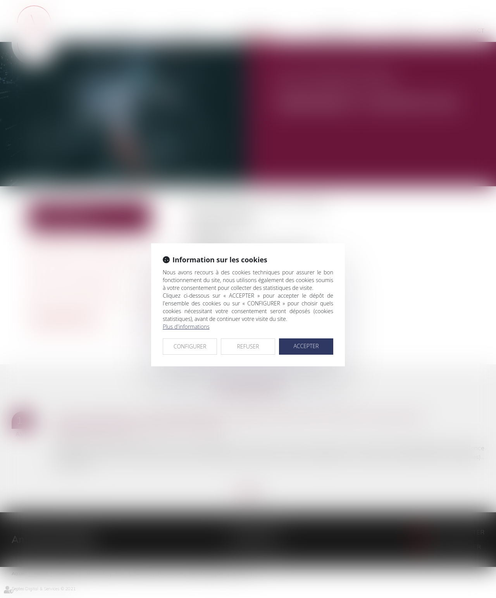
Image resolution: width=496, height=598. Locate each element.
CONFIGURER (190, 346)
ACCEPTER (306, 346)
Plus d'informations (186, 326)
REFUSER (248, 346)
